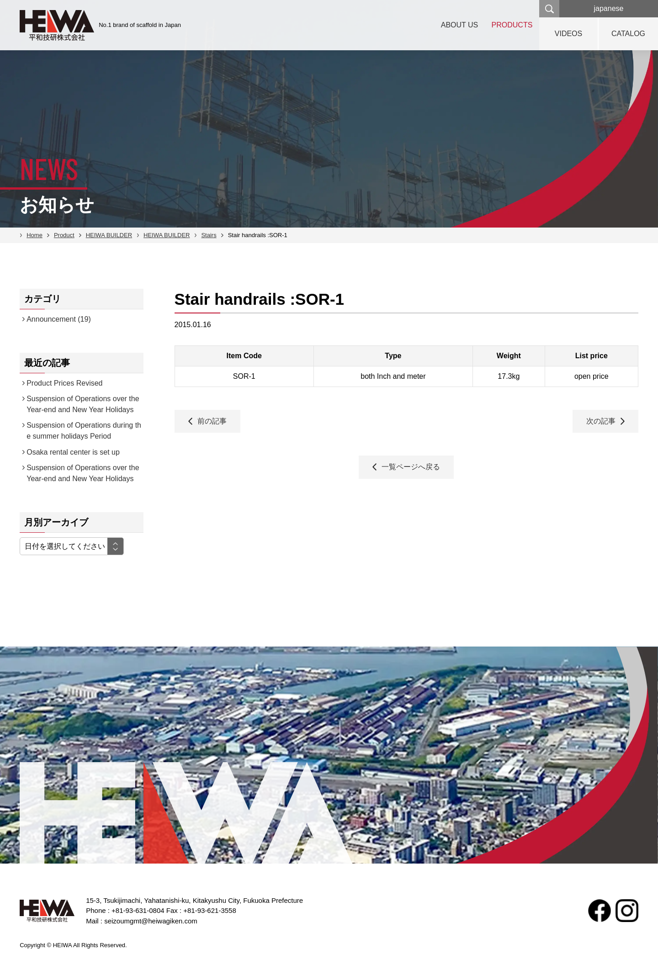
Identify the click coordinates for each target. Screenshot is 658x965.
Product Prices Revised (64, 383)
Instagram (627, 910)
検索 (549, 8)
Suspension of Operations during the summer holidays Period (84, 430)
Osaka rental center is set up (73, 452)
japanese (609, 8)
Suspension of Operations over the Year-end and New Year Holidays (83, 404)
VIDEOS (568, 33)
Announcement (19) (59, 319)
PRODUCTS (511, 25)
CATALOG (628, 33)
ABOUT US (459, 25)
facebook (599, 910)
